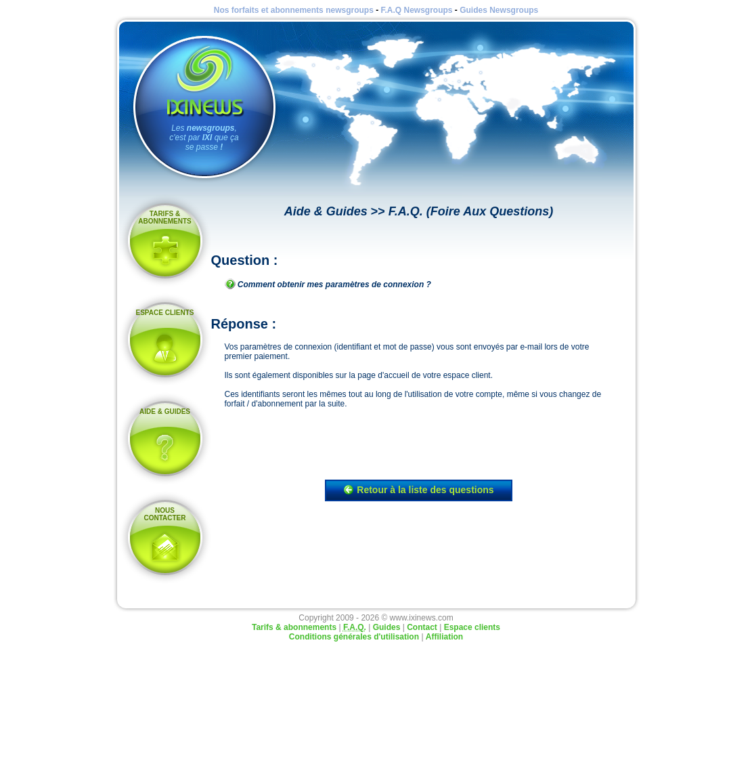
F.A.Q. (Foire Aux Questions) (471, 211)
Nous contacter (164, 514)
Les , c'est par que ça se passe (203, 137)
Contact (422, 627)
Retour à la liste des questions (418, 489)
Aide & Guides (164, 411)
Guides (499, 10)
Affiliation (444, 637)
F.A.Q (416, 10)
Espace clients (165, 312)
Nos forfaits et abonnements (294, 10)
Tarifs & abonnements (164, 217)
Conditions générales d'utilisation (354, 637)
